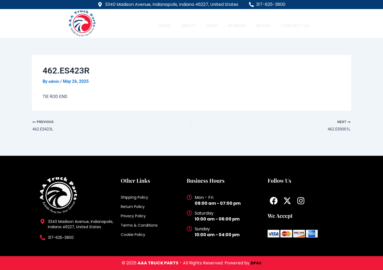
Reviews (236, 23)
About (189, 23)
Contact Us (294, 23)
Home (166, 23)
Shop (212, 23)
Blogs (262, 23)
